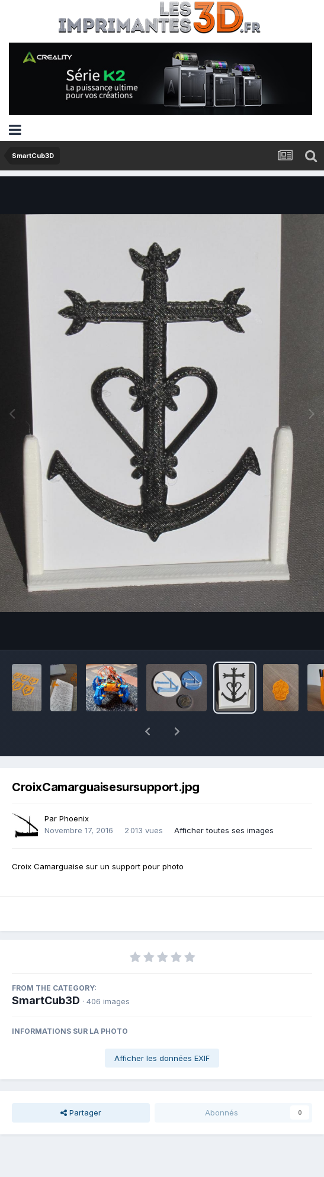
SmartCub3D (46, 969)
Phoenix (74, 787)
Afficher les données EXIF (162, 1027)
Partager (80, 1082)
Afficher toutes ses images (224, 799)
